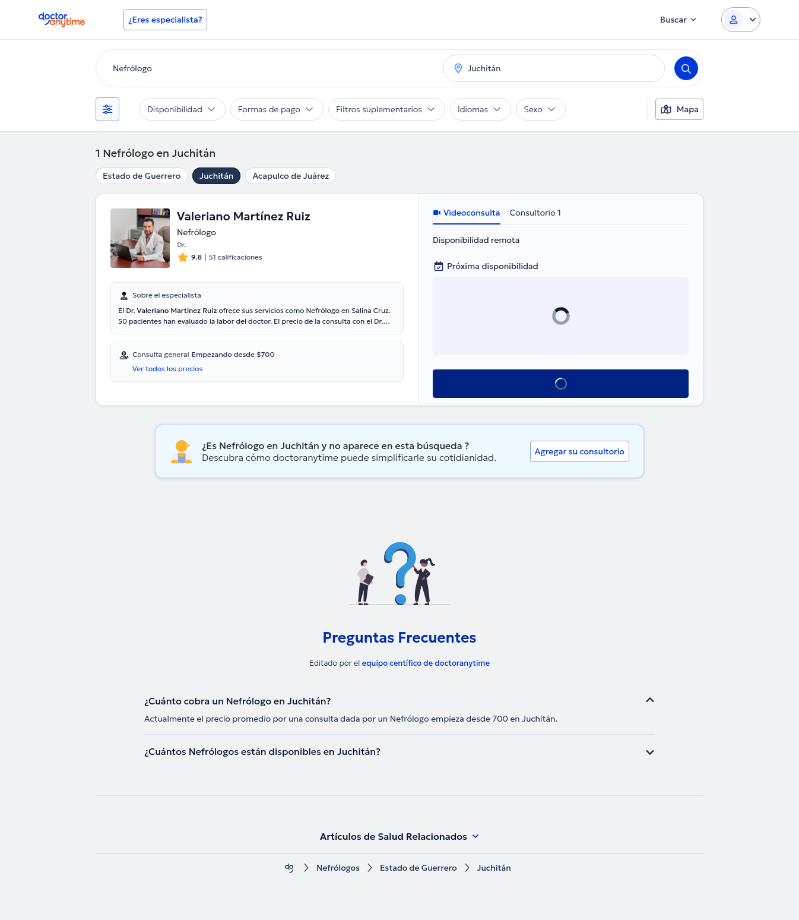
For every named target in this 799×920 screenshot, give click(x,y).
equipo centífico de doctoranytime (426, 663)
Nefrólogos (338, 868)
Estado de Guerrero (141, 175)
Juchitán (216, 175)
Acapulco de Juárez (290, 175)
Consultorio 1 (535, 212)
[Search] (686, 68)
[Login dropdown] (740, 19)
